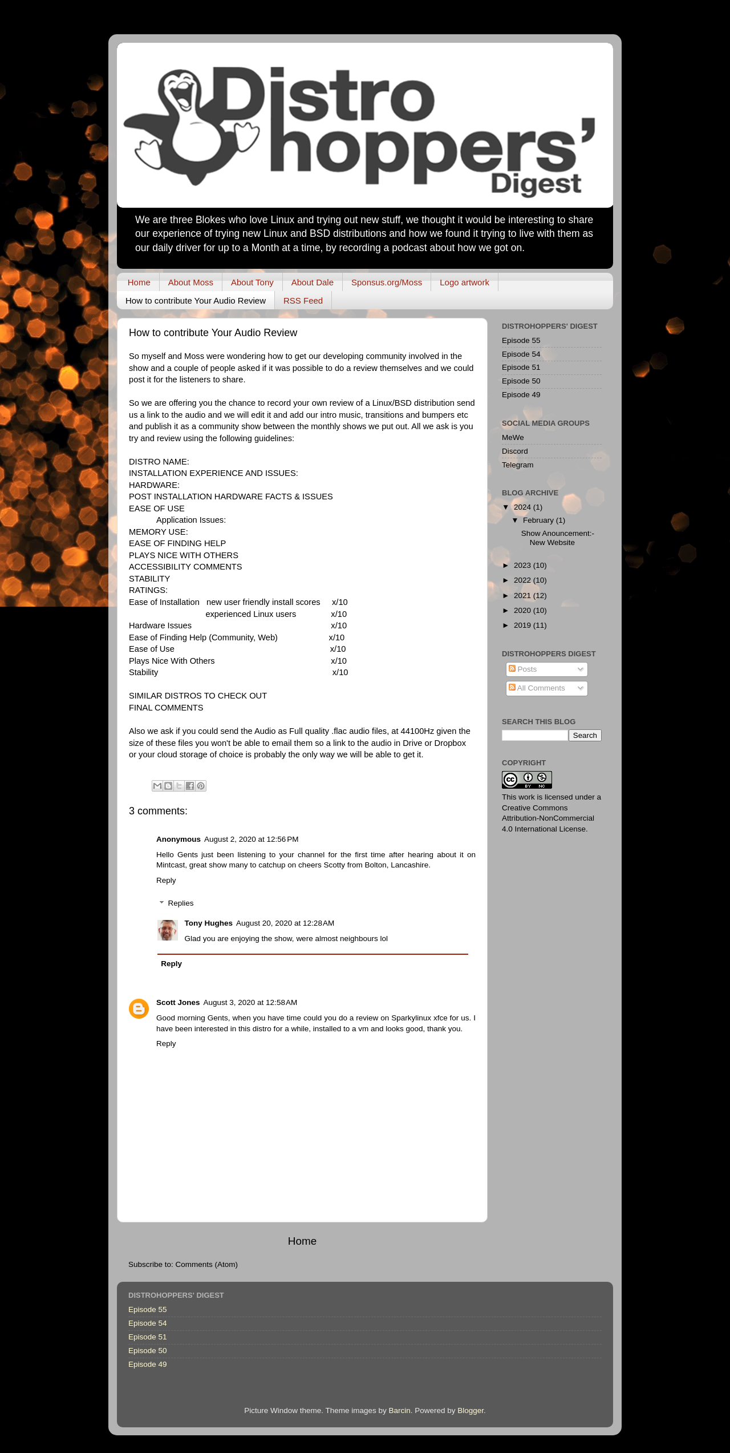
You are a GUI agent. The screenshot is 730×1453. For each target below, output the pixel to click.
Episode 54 (521, 354)
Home (139, 282)
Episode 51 (521, 367)
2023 (523, 565)
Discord (515, 451)
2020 (523, 610)
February (539, 520)
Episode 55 (521, 340)
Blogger (470, 1410)
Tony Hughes (209, 923)
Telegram (518, 465)
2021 (523, 595)
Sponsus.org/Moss (386, 282)
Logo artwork (464, 282)
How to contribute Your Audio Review (195, 300)
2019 (523, 625)
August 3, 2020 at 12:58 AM (251, 1002)
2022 (523, 580)
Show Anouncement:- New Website (557, 538)
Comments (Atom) (207, 1264)
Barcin (399, 1410)
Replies (181, 903)
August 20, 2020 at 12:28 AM (285, 923)
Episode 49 (521, 394)
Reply (166, 880)
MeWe (513, 437)
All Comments (537, 688)
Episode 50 (521, 381)
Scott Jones (178, 1002)
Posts (523, 669)
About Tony (252, 282)
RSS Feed (303, 300)
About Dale (312, 282)
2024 (523, 507)
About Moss (190, 282)
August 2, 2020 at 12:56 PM (251, 839)
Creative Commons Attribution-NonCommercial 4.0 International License (548, 819)
